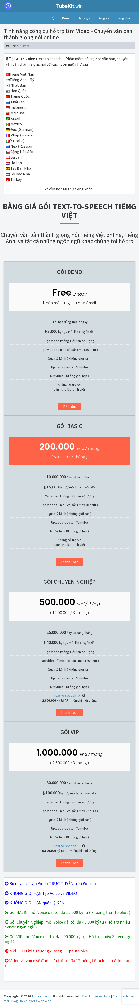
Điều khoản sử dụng (96, 996)
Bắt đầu (69, 406)
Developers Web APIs (35, 1001)
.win (42, 6)
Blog (14, 1001)
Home (12, 46)
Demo (66, 18)
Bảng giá (84, 18)
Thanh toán (69, 562)
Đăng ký (103, 18)
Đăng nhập (124, 18)
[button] (5, 18)
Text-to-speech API (67, 695)
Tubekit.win (41, 996)
